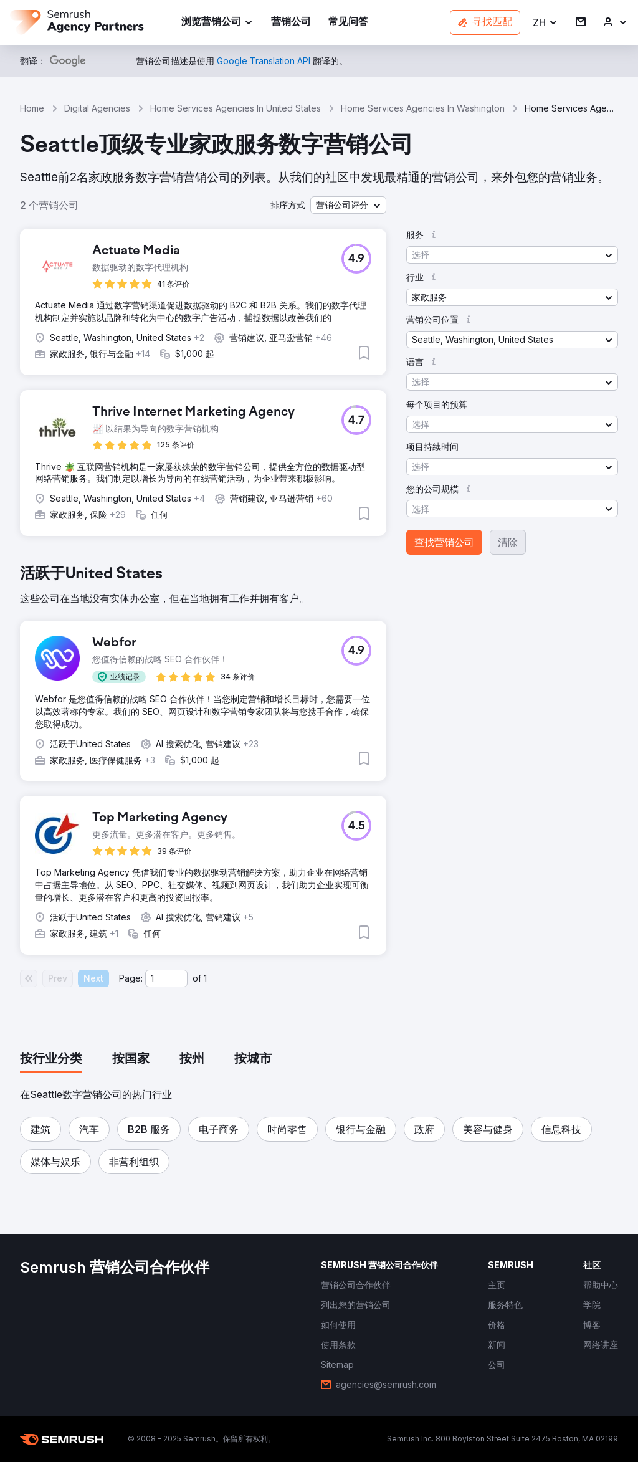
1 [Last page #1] (205, 978)
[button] (545, 22)
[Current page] (166, 978)
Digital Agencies (97, 108)
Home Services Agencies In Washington (423, 108)
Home (32, 108)
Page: (131, 978)
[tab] (51, 1059)
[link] (291, 23)
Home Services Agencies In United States (235, 108)
